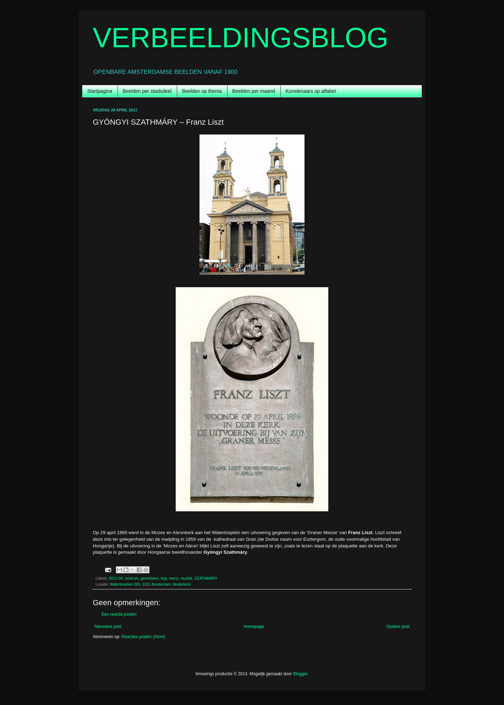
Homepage (254, 626)
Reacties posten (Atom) (143, 636)
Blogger (300, 673)
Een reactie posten (119, 614)
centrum (131, 578)
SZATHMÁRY (206, 578)
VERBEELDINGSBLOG (240, 37)
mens (173, 578)
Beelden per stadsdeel (147, 91)
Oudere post (398, 626)
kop (164, 578)
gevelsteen (149, 578)
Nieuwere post (107, 626)
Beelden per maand (253, 91)
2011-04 (116, 578)
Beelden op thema (202, 91)
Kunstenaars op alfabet (311, 91)
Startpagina (99, 91)
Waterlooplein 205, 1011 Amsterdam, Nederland (150, 584)
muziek (186, 578)
